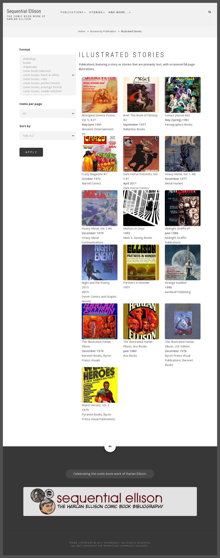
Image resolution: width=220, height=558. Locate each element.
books (43, 63)
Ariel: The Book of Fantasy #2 (140, 117)
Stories (96, 12)
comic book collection (43, 71)
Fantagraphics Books (178, 124)
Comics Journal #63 (177, 115)
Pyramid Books (92, 414)
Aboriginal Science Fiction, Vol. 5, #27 (98, 117)
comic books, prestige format (43, 87)
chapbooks (43, 67)
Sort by (20, 126)
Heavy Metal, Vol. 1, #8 (180, 174)
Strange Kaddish (176, 282)
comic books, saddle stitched (43, 91)
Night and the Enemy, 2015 (96, 285)
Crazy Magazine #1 (94, 174)
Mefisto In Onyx (134, 228)
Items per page (26, 104)
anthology (43, 59)
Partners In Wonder (136, 282)
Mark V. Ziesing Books (137, 238)
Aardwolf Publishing (178, 292)
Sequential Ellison (24, 11)
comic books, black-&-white (43, 75)
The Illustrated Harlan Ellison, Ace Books (137, 344)
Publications (72, 12)
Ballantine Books (134, 129)
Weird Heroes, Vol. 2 (95, 405)
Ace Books (130, 355)
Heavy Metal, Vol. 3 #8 (97, 228)
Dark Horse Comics (136, 188)
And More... (119, 12)
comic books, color (43, 79)
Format (20, 49)
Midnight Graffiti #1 (178, 228)
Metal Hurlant (174, 183)
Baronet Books (92, 355)
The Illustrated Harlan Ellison (96, 344)
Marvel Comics (91, 183)
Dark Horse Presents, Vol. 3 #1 (140, 176)
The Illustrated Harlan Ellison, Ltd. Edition (179, 344)
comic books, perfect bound (43, 83)
